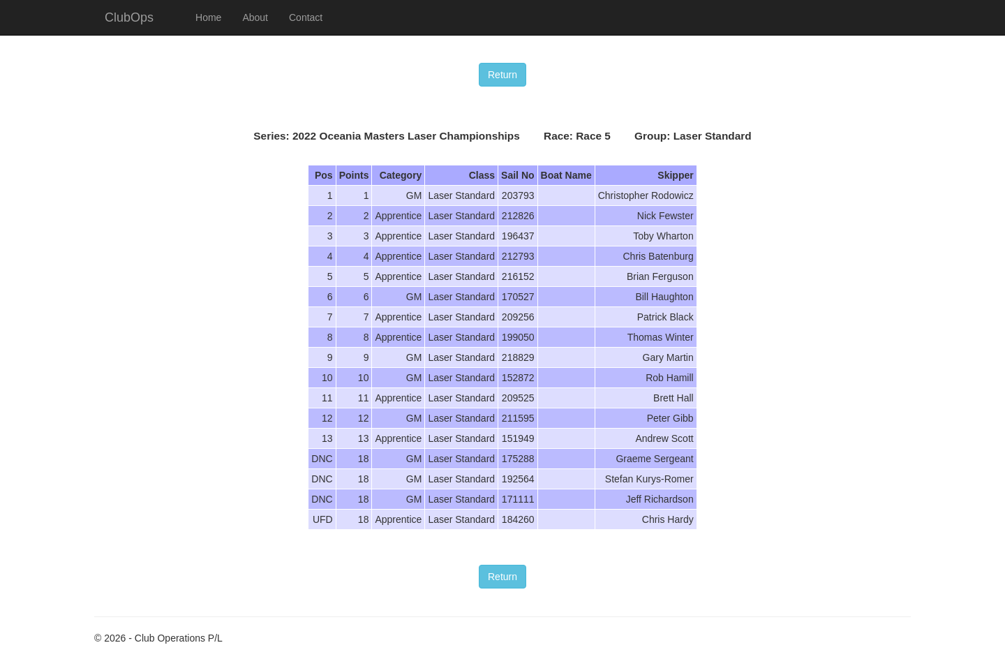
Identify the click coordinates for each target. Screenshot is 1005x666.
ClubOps (129, 17)
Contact (305, 17)
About (255, 17)
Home (208, 17)
